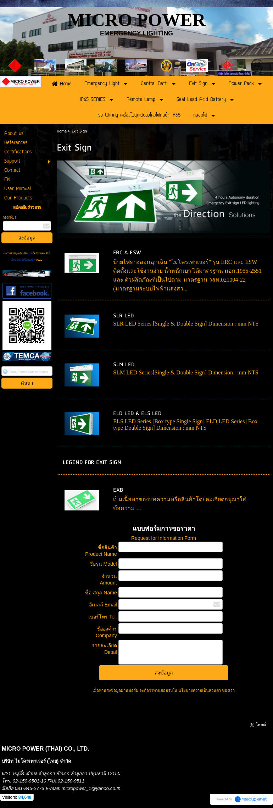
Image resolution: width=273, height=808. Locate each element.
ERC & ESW (127, 253)
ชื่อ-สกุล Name (101, 592)
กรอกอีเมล (9, 217)
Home (62, 131)
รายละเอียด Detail (104, 649)
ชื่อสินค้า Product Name (101, 550)
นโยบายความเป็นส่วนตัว (23, 260)
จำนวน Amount (108, 579)
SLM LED (124, 364)
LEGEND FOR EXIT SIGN (92, 462)
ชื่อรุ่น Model (103, 564)
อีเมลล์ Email (103, 605)
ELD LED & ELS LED (137, 413)
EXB (118, 490)
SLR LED (123, 316)
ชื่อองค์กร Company (106, 632)
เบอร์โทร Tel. (102, 617)
